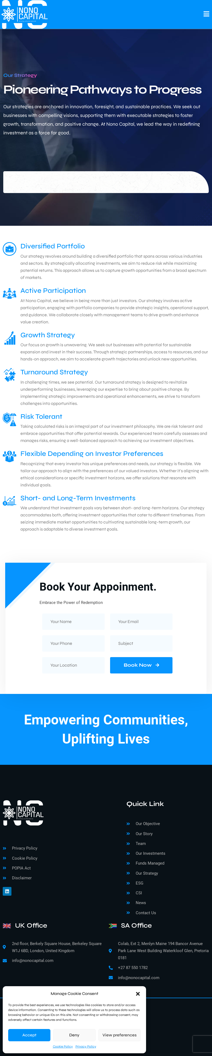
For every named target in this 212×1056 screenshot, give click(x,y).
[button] (138, 993)
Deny (74, 1035)
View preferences (119, 1035)
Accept (29, 1035)
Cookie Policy (63, 1046)
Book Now (141, 665)
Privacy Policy (85, 1046)
